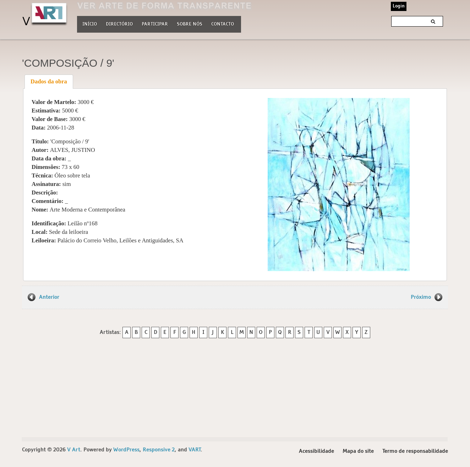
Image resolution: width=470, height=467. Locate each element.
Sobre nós (189, 23)
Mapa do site (358, 452)
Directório (119, 23)
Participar (155, 24)
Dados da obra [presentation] (49, 81)
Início (89, 24)
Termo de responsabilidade (415, 452)
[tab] (48, 82)
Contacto (222, 24)
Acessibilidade (316, 452)
